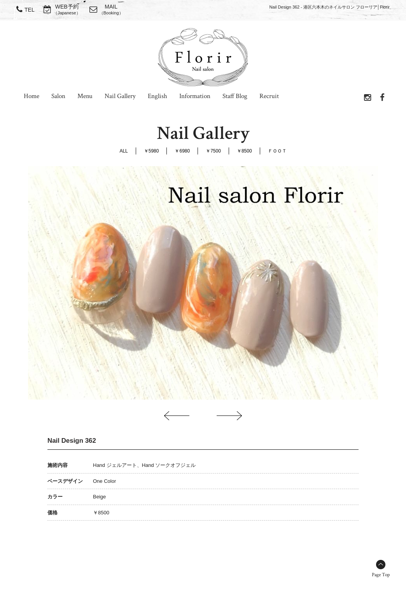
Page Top (381, 575)
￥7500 (213, 151)
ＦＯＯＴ (277, 151)
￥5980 (151, 151)
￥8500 (244, 151)
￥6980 (182, 151)
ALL (123, 151)
